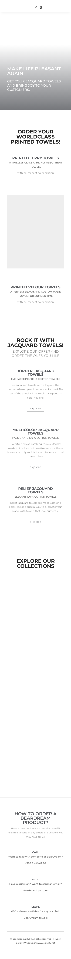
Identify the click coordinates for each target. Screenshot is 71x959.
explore (35, 408)
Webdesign (30, 943)
